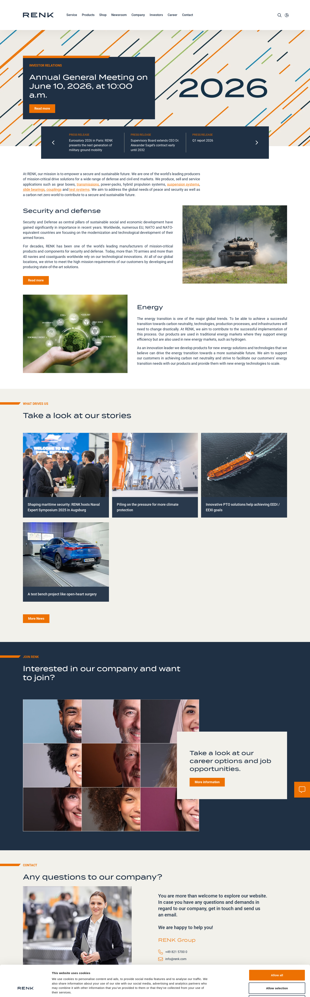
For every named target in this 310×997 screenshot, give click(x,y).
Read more (42, 78)
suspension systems (183, 154)
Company (138, 15)
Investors (156, 15)
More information (207, 752)
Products (88, 15)
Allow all (277, 948)
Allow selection (277, 961)
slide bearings (34, 159)
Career (172, 15)
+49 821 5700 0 (176, 922)
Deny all (277, 974)
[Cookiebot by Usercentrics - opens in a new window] (25, 989)
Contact (187, 15)
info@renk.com (175, 929)
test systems (79, 159)
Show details (207, 989)
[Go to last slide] (53, 112)
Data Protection (63, 974)
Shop (103, 15)
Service (71, 15)
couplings (53, 159)
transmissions (88, 154)
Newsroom (119, 15)
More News (36, 588)
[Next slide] (256, 112)
